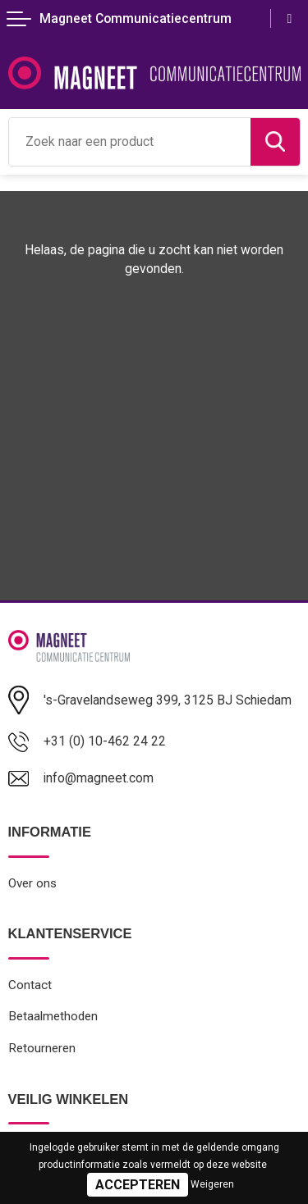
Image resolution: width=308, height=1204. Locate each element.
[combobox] (130, 142)
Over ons (32, 883)
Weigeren (212, 1184)
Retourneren (42, 1048)
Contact (30, 985)
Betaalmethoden (53, 1016)
